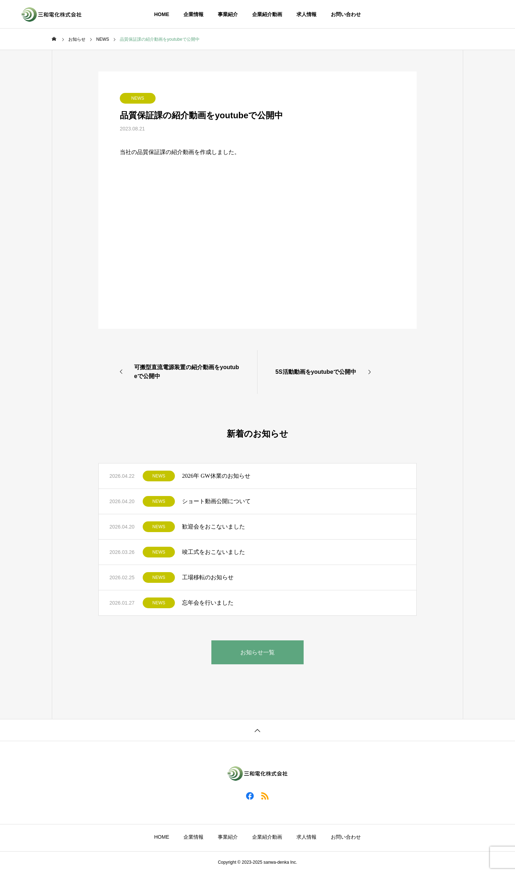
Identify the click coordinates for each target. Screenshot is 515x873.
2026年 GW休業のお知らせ (216, 476)
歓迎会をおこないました (213, 527)
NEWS (137, 98)
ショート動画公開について (216, 501)
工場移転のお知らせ (208, 577)
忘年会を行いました (208, 603)
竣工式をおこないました (213, 552)
